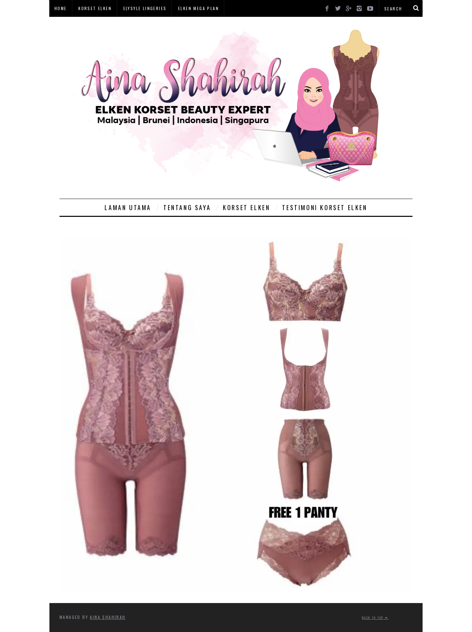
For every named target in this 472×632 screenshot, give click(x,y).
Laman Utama (128, 207)
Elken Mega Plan (198, 8)
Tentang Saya (187, 207)
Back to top (375, 618)
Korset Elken (95, 8)
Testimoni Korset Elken (324, 207)
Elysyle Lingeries (145, 8)
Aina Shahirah (107, 617)
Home (60, 8)
